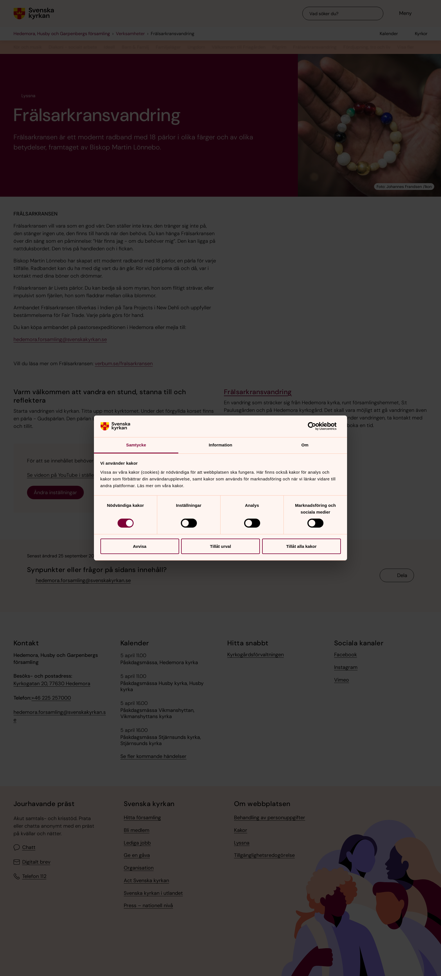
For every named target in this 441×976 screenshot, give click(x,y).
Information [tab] (220, 444)
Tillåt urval (220, 546)
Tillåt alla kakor (301, 546)
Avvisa (140, 546)
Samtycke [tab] (136, 444)
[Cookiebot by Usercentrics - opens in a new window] (316, 426)
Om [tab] (304, 444)
